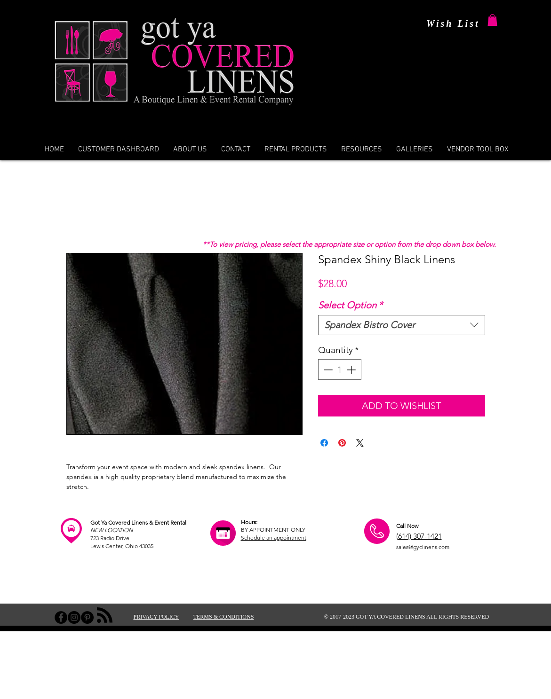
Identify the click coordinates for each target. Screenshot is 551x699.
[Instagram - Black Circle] (74, 617)
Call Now (407, 525)
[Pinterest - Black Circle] (87, 617)
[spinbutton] (339, 370)
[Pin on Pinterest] (342, 442)
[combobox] (401, 325)
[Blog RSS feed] (104, 615)
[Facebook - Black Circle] (61, 617)
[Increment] (352, 370)
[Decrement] (327, 370)
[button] (492, 20)
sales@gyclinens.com (422, 546)
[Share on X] (360, 442)
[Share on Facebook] (324, 442)
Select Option (350, 305)
